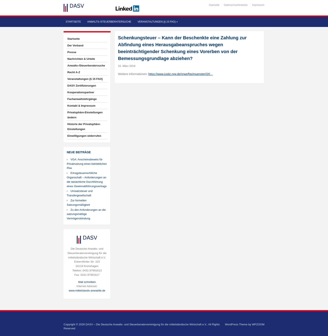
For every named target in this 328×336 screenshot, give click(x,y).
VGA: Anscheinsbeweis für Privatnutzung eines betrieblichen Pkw (87, 164)
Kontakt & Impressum (81, 105)
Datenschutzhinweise (235, 5)
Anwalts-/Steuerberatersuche (109, 21)
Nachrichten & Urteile (81, 58)
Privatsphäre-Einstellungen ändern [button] (84, 115)
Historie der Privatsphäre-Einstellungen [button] (84, 127)
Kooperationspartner (80, 92)
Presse (71, 52)
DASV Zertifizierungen (81, 85)
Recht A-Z (73, 72)
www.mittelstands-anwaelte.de (87, 290)
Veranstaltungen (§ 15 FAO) (157, 21)
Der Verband (75, 45)
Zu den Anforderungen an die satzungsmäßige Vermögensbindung (86, 214)
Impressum (258, 5)
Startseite (214, 5)
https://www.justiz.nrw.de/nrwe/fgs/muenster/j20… (180, 74)
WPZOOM (258, 324)
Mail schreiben (87, 282)
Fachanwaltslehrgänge (82, 99)
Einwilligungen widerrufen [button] (84, 135)
